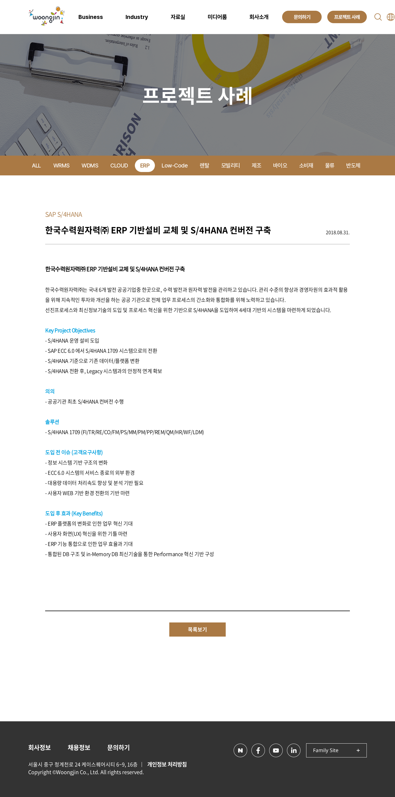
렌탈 (204, 165)
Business (90, 17)
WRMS (61, 165)
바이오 (280, 165)
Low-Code (175, 165)
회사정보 (39, 747)
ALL (36, 165)
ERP (145, 165)
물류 (329, 165)
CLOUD (119, 165)
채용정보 (79, 747)
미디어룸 (217, 17)
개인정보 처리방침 (167, 764)
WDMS (90, 165)
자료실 (178, 17)
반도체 (353, 165)
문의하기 (118, 747)
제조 (256, 165)
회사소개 (259, 17)
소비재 (306, 165)
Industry (137, 17)
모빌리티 (230, 165)
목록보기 (197, 629)
